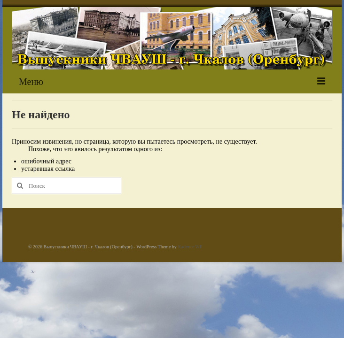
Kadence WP (190, 246)
